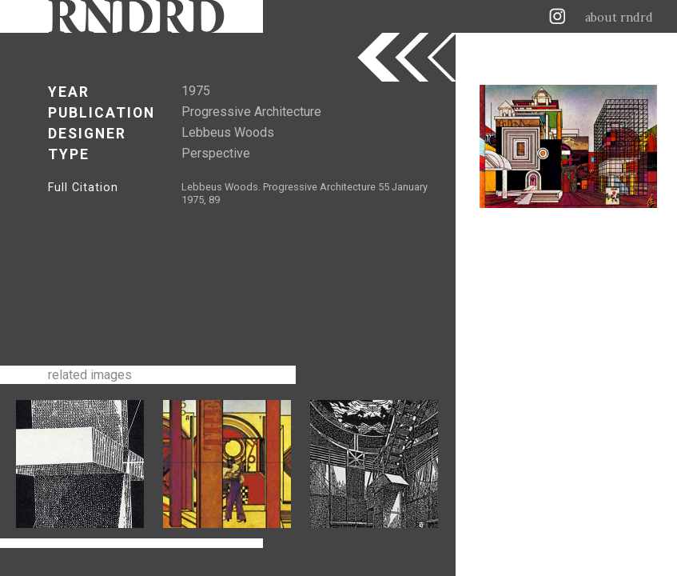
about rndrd (619, 17)
